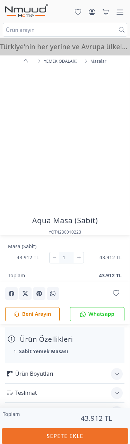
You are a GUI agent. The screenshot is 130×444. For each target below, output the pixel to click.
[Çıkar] (54, 258)
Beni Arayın (32, 314)
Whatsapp (97, 314)
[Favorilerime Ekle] (116, 293)
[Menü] (120, 12)
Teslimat (22, 393)
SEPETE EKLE (65, 436)
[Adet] (66, 258)
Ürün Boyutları (30, 373)
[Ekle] (79, 258)
